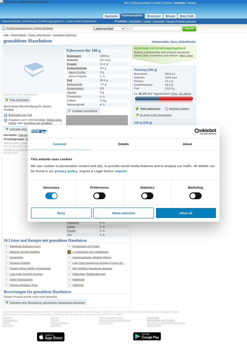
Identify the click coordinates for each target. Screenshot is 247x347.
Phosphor (73, 222)
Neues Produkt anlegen (181, 21)
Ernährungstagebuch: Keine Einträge (29, 28)
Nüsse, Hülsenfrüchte (40, 35)
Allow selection (123, 213)
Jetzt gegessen (150, 108)
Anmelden (179, 2)
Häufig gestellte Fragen (110, 318)
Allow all (185, 213)
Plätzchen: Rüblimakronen (89, 274)
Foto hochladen (19, 99)
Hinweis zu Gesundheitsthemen (115, 320)
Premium (167, 2)
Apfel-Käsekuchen (21, 279)
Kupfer (71, 226)
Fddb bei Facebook (140, 2)
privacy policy (66, 171)
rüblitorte (78, 285)
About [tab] (187, 144)
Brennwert (74, 56)
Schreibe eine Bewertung (25, 129)
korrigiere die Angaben (38, 123)
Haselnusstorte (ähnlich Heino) (91, 257)
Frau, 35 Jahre (181, 93)
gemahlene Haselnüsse (65, 35)
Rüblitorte (78, 279)
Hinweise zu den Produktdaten (23, 149)
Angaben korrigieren (85, 110)
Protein (72, 64)
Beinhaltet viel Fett (20, 115)
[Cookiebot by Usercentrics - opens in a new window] (197, 132)
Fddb (6, 35)
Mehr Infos (186, 55)
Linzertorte (16, 257)
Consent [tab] (59, 144)
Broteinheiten (75, 88)
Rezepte (158, 21)
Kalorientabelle (132, 15)
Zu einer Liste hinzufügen (156, 115)
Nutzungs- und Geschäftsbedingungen (166, 323)
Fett (69, 80)
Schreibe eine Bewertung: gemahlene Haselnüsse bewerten (47, 302)
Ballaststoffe (74, 84)
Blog (126, 2)
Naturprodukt (160, 41)
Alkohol (71, 92)
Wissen (170, 15)
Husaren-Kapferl (20, 263)
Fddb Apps (56, 325)
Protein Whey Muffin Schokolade (30, 268)
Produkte (120, 21)
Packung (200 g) (145, 69)
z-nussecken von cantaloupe (90, 251)
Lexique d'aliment (59, 323)
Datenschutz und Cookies (161, 320)
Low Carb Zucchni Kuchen (26, 274)
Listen (147, 21)
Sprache (192, 2)
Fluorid (71, 230)
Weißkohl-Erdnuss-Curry (25, 246)
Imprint (121, 171)
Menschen (154, 15)
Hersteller (135, 21)
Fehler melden (154, 325)
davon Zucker (77, 72)
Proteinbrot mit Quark (86, 246)
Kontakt (156, 2)
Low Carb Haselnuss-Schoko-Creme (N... (98, 263)
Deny (61, 213)
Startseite (111, 15)
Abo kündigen (106, 323)
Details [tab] (123, 144)
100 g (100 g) (143, 122)
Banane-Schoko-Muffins (25, 251)
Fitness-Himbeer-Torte (24, 285)
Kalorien (55, 318)
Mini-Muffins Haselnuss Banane (92, 268)
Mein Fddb (187, 15)
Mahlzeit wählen (179, 108)
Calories (55, 320)
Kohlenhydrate (77, 68)
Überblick (7, 318)
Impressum (153, 318)
